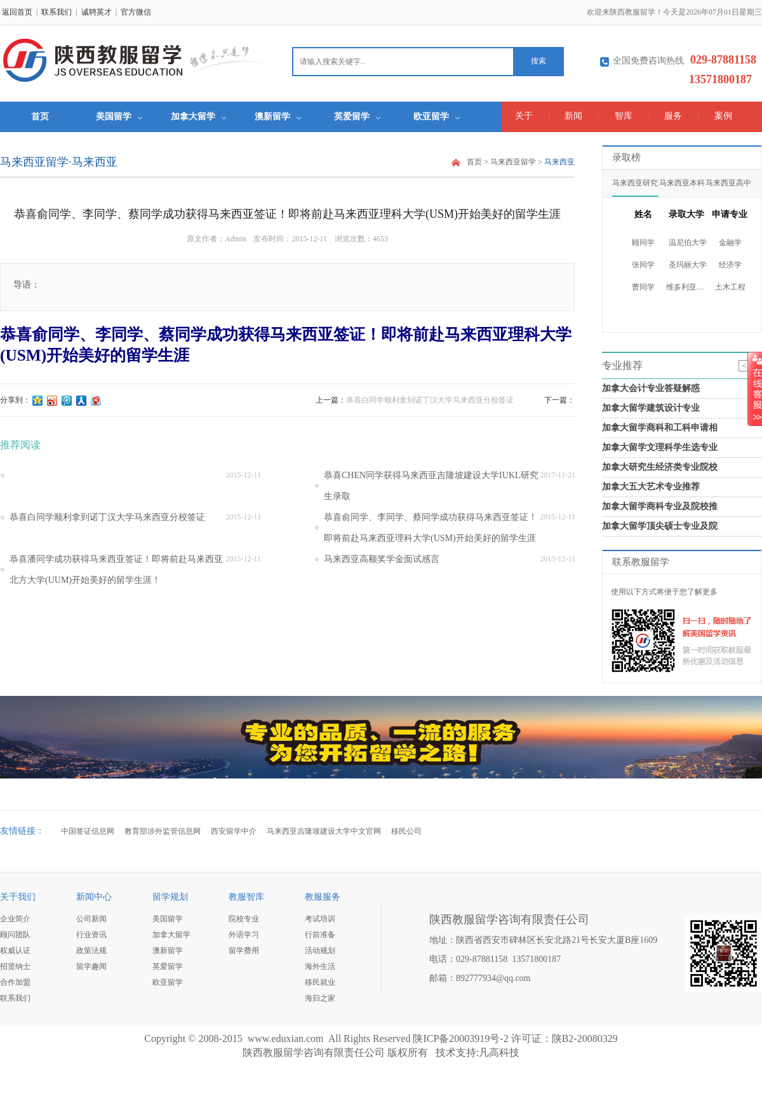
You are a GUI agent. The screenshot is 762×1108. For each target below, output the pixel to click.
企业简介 (15, 918)
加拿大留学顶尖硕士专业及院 (660, 526)
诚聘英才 (96, 12)
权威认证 (15, 950)
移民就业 (320, 982)
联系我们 (56, 12)
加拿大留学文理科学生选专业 (660, 447)
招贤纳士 (15, 966)
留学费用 (244, 950)
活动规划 (320, 950)
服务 (673, 116)
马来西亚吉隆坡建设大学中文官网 (324, 831)
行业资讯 (91, 934)
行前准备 (320, 934)
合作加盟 (15, 982)
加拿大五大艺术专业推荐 (651, 486)
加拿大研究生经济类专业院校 (660, 467)
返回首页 (17, 12)
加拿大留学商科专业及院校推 (660, 506)
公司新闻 (91, 918)
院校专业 (244, 918)
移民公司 (406, 831)
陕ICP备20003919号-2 (460, 1038)
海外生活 (320, 966)
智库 (623, 116)
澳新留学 (278, 116)
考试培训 (320, 918)
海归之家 (320, 998)
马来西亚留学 (513, 161)
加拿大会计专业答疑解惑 (651, 388)
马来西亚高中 (728, 182)
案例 (723, 116)
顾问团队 (15, 934)
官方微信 (136, 12)
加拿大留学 (198, 116)
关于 (524, 116)
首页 (40, 116)
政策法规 (91, 950)
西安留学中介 (234, 831)
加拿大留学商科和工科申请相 (660, 427)
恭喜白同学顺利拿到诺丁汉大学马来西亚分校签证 (430, 400)
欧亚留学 (436, 116)
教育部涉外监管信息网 (162, 831)
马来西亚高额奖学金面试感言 (381, 559)
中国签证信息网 (87, 831)
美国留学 (119, 116)
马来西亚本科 (682, 182)
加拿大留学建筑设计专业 (651, 408)
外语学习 (244, 934)
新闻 (573, 116)
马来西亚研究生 (635, 182)
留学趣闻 (91, 966)
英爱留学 (357, 116)
